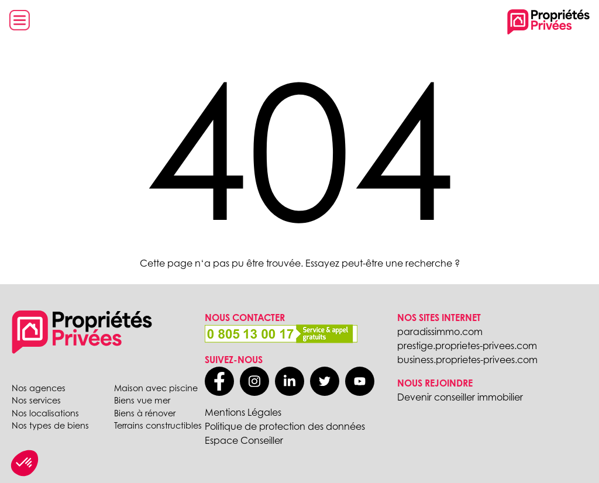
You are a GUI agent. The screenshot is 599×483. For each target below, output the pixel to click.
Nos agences (39, 388)
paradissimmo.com (440, 331)
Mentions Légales (243, 412)
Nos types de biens (50, 425)
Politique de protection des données (285, 426)
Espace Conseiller (244, 440)
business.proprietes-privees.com (467, 359)
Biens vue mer (142, 400)
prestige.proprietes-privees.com (467, 345)
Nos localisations (45, 413)
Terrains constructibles (158, 425)
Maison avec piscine (156, 388)
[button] (25, 463)
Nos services (36, 400)
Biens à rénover (144, 413)
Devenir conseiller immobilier (460, 397)
